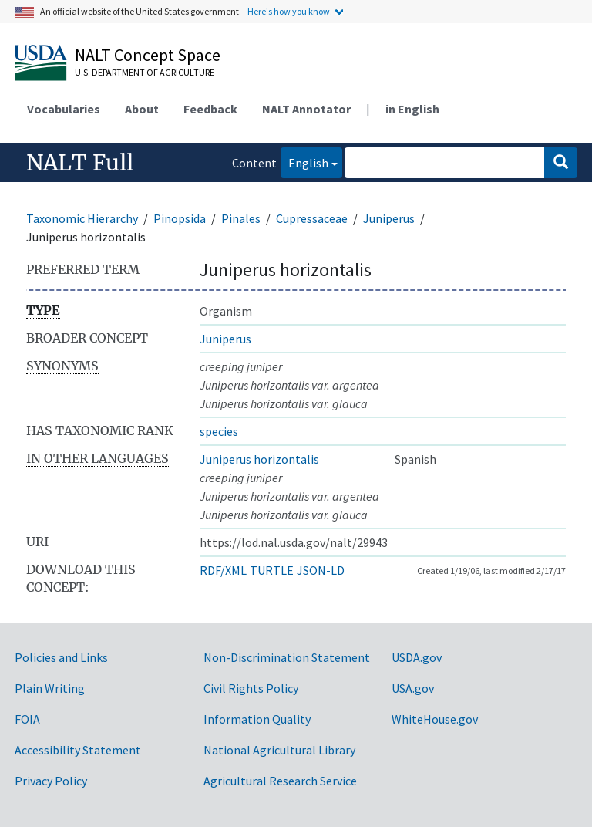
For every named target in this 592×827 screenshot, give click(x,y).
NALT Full (79, 163)
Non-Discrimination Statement (287, 657)
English (304, 161)
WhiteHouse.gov (435, 719)
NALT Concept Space (147, 55)
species (219, 431)
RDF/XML (223, 570)
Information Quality (257, 719)
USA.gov (413, 688)
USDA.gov (417, 657)
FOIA (27, 719)
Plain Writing (50, 688)
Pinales (241, 218)
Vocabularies (63, 108)
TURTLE (272, 570)
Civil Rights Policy (251, 688)
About (142, 108)
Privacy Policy (51, 780)
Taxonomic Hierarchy (82, 218)
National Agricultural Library (279, 750)
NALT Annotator (306, 108)
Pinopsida (179, 218)
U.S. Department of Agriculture (144, 72)
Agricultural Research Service (280, 780)
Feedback (210, 108)
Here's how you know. (289, 11)
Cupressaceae (312, 218)
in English (412, 108)
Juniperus (389, 218)
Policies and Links (61, 657)
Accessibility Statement (78, 750)
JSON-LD (321, 570)
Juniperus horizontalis (259, 459)
